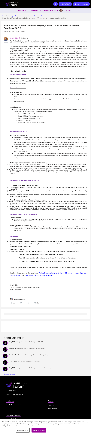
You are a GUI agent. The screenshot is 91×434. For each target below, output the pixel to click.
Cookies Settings (23, 431)
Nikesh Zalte (14, 38)
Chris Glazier (13, 361)
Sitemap (10, 16)
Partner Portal (52, 408)
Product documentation (14, 405)
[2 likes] (20, 299)
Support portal (52, 405)
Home (4, 16)
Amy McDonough (15, 342)
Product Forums (20, 16)
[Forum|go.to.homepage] (12, 4)
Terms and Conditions (13, 415)
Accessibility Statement (14, 419)
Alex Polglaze (13, 348)
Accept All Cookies (39, 431)
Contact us (10, 401)
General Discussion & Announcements (41, 16)
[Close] (87, 422)
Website (50, 401)
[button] (2, 4)
